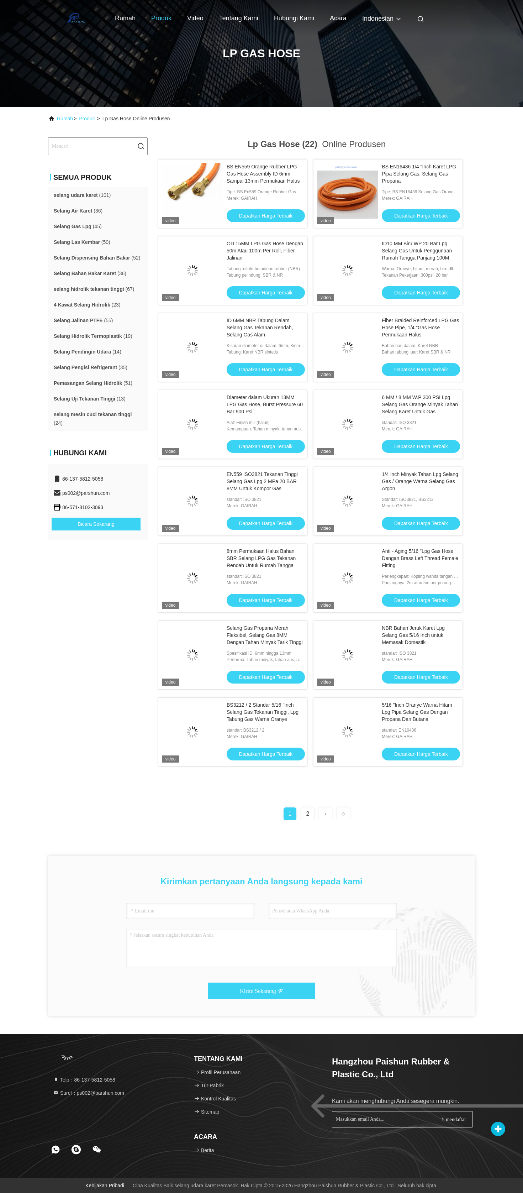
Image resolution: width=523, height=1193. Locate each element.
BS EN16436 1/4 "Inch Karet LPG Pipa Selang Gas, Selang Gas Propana (419, 174)
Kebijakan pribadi (104, 1185)
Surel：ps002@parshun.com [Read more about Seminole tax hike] (88, 1093)
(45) (78, 226)
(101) (82, 195)
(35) (90, 367)
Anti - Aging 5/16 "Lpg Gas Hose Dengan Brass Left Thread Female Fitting (420, 558)
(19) (93, 336)
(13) (90, 399)
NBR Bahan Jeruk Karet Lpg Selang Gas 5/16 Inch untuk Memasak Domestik (413, 635)
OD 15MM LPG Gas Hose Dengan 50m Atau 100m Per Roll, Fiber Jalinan (265, 251)
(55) (83, 320)
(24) (93, 419)
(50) (82, 242)
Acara (338, 18)
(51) (93, 383)
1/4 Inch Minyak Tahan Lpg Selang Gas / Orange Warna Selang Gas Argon (420, 481)
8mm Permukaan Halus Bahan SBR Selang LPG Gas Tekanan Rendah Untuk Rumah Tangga (261, 558)
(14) (87, 352)
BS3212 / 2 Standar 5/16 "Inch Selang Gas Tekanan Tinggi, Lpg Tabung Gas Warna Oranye (263, 712)
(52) (97, 258)
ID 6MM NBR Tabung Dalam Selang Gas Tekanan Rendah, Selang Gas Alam (260, 328)
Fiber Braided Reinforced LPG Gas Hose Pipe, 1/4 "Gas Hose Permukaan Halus (420, 328)
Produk (161, 18)
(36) (78, 211)
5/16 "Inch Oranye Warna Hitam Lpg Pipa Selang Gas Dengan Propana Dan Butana (417, 712)
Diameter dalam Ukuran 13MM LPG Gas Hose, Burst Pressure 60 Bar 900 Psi (265, 404)
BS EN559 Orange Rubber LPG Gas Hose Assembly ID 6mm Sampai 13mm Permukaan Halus (263, 174)
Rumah (125, 18)
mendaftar (452, 1119)
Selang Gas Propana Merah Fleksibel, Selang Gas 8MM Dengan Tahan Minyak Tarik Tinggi (265, 635)
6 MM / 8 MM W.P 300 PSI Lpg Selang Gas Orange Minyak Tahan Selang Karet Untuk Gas (420, 404)
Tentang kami (238, 18)
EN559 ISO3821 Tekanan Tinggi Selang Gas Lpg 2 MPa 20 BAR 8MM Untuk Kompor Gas (262, 481)
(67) (94, 289)
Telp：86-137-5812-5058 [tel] (84, 1080)
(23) (87, 305)
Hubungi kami (294, 18)
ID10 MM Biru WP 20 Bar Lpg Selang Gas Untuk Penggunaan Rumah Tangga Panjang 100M (417, 251)
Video (195, 18)
